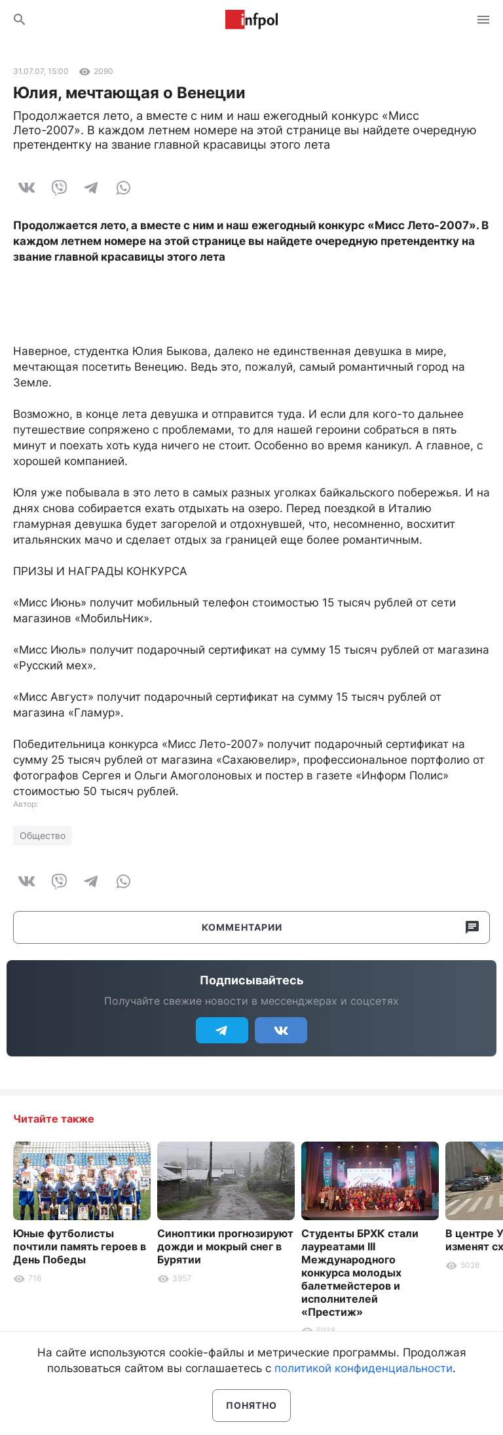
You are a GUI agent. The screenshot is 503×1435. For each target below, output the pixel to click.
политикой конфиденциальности (363, 1368)
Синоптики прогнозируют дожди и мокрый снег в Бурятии (225, 1246)
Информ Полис (251, 19)
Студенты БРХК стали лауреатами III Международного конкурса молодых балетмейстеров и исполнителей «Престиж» (360, 1272)
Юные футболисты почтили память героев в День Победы (79, 1246)
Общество (42, 835)
